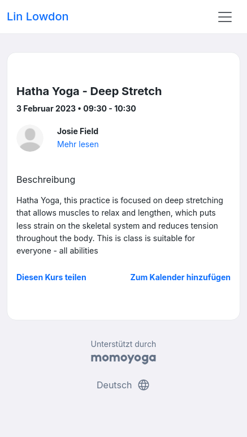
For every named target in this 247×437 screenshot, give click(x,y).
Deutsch (123, 385)
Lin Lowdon (38, 16)
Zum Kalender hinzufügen (181, 277)
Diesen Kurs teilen (51, 277)
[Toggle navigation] (225, 17)
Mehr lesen (78, 144)
